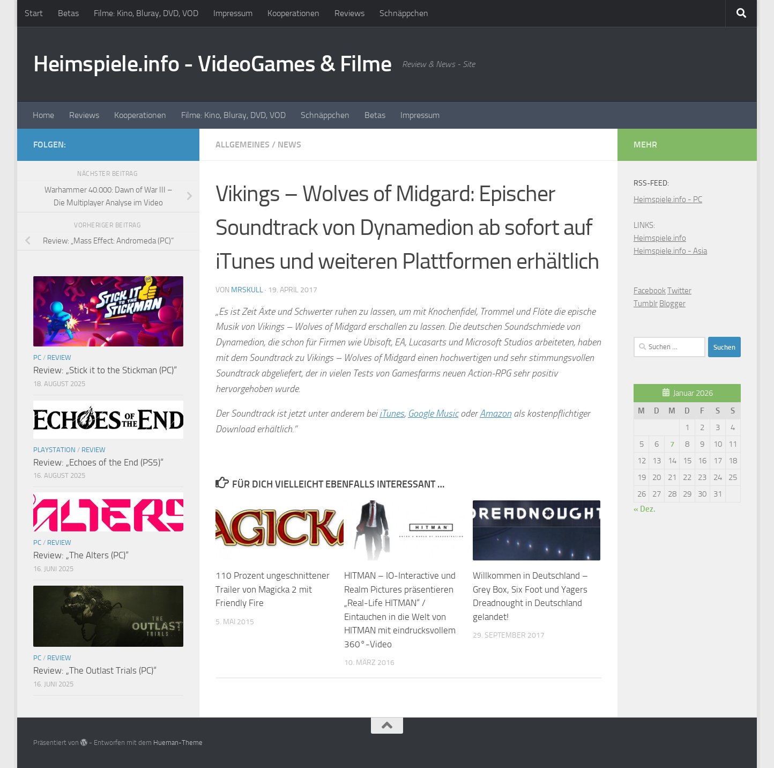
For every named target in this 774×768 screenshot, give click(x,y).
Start (34, 13)
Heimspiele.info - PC (668, 199)
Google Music (433, 413)
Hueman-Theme (178, 743)
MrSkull (247, 289)
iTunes (391, 413)
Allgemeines (242, 144)
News (289, 144)
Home (43, 115)
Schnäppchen (403, 13)
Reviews (349, 13)
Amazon (495, 413)
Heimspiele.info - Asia (670, 251)
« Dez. (645, 509)
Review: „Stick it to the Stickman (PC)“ (105, 370)
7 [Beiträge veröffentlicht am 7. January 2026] (672, 444)
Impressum (232, 13)
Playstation (54, 450)
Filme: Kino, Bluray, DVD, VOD (146, 13)
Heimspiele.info (660, 238)
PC (37, 357)
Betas (68, 13)
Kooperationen (293, 13)
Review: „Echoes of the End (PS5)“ (98, 462)
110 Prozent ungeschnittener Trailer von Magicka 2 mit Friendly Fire (272, 589)
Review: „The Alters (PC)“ (81, 555)
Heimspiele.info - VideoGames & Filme (212, 63)
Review (59, 357)
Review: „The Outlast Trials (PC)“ (95, 670)
